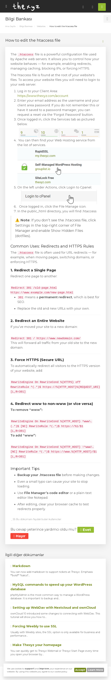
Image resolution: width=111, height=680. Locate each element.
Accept (80, 669)
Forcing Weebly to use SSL (33, 626)
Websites (41, 26)
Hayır (19, 536)
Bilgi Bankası (26, 26)
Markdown (20, 566)
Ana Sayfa (10, 26)
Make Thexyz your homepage (36, 645)
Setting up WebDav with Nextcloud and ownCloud (53, 608)
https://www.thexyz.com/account (42, 96)
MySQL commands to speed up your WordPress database (51, 587)
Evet (85, 530)
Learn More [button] (95, 669)
